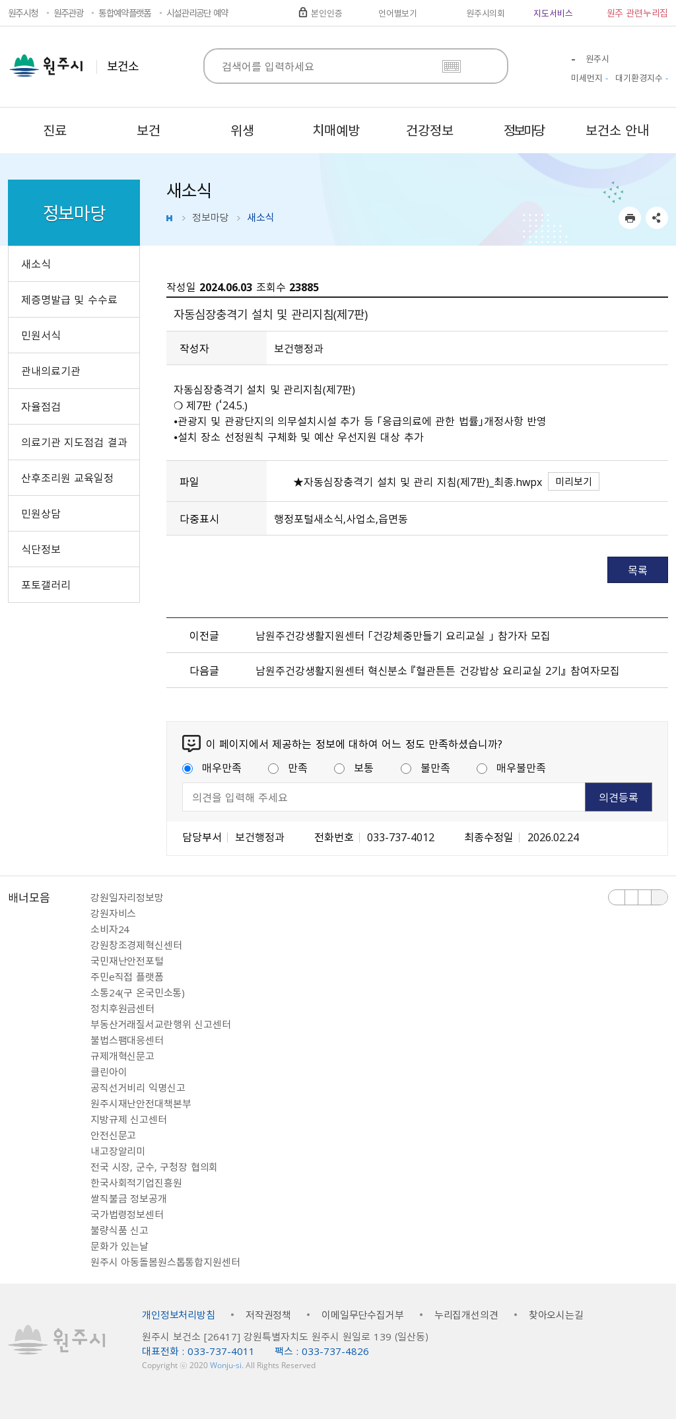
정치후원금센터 (122, 1008)
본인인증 (326, 13)
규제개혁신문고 (122, 1056)
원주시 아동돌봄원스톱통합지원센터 (165, 1262)
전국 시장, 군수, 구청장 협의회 (154, 1166)
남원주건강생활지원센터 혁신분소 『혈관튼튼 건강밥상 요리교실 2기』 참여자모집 (437, 670)
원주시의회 (485, 13)
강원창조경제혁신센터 (136, 945)
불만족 (425, 767)
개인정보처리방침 (178, 1314)
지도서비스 (552, 13)
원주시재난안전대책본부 (140, 1103)
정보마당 (210, 217)
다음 (645, 897)
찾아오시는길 (556, 1314)
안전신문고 (113, 1135)
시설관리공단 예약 (197, 12)
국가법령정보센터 (127, 1214)
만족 (288, 767)
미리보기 (573, 481)
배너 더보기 (659, 897)
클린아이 (108, 1071)
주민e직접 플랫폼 (127, 976)
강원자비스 (113, 913)
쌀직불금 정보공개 (128, 1198)
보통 (354, 767)
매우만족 (212, 767)
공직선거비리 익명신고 (137, 1087)
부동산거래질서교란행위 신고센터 (160, 1024)
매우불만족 (511, 767)
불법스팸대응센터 (127, 1040)
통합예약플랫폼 (124, 12)
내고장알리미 (117, 1151)
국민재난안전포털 (127, 960)
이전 (617, 897)
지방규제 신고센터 (128, 1119)
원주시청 (23, 12)
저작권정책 (268, 1314)
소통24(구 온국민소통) (137, 992)
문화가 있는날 (119, 1246)
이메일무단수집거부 (362, 1314)
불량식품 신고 (119, 1230)
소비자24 (109, 929)
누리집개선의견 (466, 1314)
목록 (638, 570)
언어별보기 (397, 13)
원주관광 (68, 12)
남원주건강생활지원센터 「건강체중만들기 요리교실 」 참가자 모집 (403, 635)
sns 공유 (657, 218)
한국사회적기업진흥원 (136, 1182)
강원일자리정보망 (127, 897)
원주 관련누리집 (637, 12)
